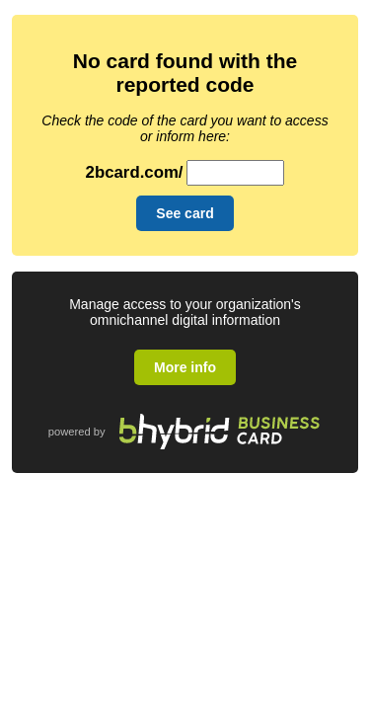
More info (185, 367)
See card (184, 213)
